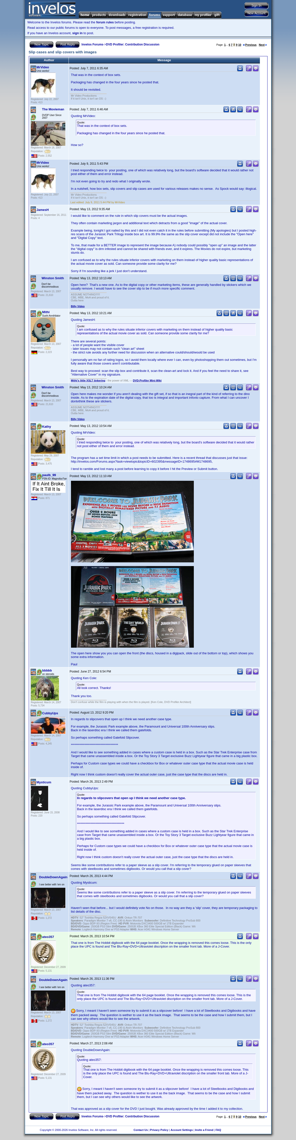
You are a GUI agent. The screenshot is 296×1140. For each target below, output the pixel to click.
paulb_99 (49, 475)
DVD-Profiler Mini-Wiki (147, 380)
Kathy (46, 426)
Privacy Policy (159, 1129)
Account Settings (181, 1129)
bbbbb (47, 670)
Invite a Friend (204, 1129)
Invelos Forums (92, 44)
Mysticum (44, 782)
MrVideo (43, 67)
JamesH (43, 210)
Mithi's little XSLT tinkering (88, 380)
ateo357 (48, 937)
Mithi (46, 312)
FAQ (218, 1129)
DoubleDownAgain (53, 877)
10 (239, 44)
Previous (249, 44)
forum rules (105, 22)
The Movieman (53, 109)
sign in (77, 33)
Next (263, 44)
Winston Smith (53, 278)
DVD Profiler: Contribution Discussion (132, 44)
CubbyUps (50, 713)
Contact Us (141, 1129)
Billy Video (78, 306)
